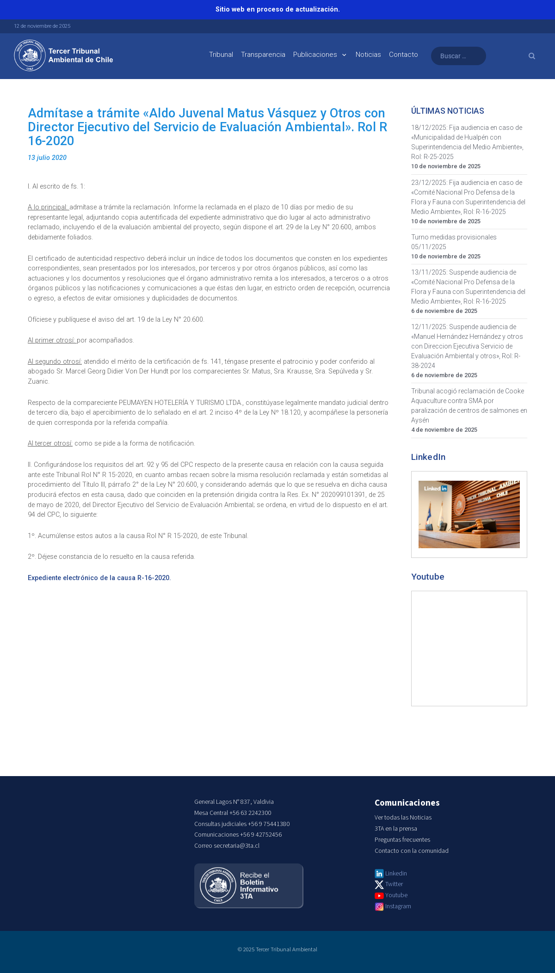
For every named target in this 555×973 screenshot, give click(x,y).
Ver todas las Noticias (403, 817)
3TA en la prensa (396, 828)
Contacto (403, 54)
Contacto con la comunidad (412, 851)
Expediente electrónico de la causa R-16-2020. (99, 578)
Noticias (368, 54)
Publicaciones (315, 54)
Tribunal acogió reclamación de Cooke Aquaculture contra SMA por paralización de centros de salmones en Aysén (469, 405)
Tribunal (221, 54)
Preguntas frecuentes (402, 839)
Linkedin (396, 873)
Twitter (394, 884)
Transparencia (263, 54)
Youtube (396, 895)
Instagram (398, 906)
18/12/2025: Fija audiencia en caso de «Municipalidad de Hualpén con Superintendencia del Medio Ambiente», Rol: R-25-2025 (467, 142)
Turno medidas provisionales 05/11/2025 (454, 242)
